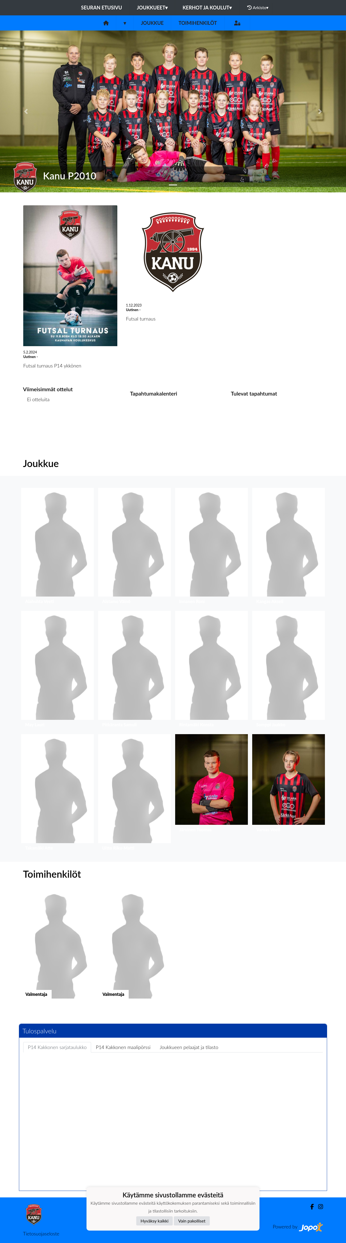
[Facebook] (310, 1207)
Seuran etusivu (101, 8)
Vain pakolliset (191, 1220)
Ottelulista (36, 420)
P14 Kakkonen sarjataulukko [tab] (57, 1047)
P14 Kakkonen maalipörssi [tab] (123, 1047)
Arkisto (257, 7)
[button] (26, 111)
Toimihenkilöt (197, 23)
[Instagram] (318, 1207)
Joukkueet (152, 8)
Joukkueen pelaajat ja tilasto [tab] (189, 1047)
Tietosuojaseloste (41, 1234)
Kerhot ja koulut (207, 8)
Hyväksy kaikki (154, 1220)
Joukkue (152, 23)
